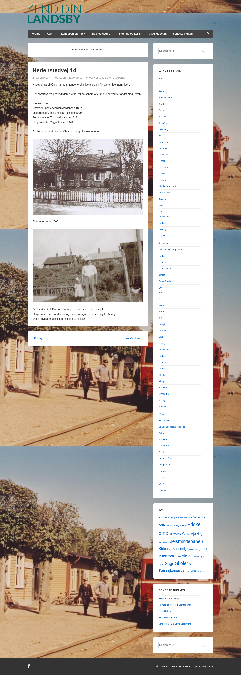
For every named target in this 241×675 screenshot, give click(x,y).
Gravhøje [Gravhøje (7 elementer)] (189, 534)
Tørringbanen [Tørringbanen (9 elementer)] (169, 571)
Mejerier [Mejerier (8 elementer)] (201, 549)
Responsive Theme (204, 666)
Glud (160, 135)
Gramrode (163, 142)
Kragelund (163, 243)
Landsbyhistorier (74, 33)
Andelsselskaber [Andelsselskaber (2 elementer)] (184, 517)
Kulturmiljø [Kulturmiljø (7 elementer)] (180, 549)
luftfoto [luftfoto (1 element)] (191, 549)
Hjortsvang (163, 167)
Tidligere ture (164, 464)
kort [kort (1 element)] (170, 549)
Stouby (161, 235)
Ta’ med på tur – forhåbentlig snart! (175, 605)
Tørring (162, 471)
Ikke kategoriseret (167, 186)
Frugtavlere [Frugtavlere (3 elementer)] (175, 533)
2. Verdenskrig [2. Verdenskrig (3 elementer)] (166, 517)
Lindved (162, 223)
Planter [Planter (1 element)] (196, 556)
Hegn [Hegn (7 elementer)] (200, 534)
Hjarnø (161, 161)
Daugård (162, 123)
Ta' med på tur (165, 458)
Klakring (162, 199)
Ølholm (161, 275)
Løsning (162, 229)
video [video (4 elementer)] (194, 570)
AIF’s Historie (164, 611)
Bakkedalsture (103, 33)
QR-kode (162, 287)
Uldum (161, 477)
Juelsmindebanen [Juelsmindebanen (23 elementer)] (185, 541)
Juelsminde (164, 192)
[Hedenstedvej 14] (75, 78)
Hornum (162, 180)
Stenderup (106, 78)
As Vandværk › (135, 338)
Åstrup (161, 91)
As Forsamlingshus (167, 617)
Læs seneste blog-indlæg (170, 249)
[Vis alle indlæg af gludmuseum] (42, 78)
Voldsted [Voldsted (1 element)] (201, 571)
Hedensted (163, 154)
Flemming (163, 129)
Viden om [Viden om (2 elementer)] (185, 571)
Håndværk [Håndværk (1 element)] (162, 542)
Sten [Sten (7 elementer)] (192, 564)
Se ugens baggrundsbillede (171, 427)
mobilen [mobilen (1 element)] (178, 556)
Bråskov (162, 116)
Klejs (160, 205)
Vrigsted (162, 406)
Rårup (161, 381)
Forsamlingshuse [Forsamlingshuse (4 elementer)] (176, 525)
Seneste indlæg (183, 33)
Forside (35, 33)
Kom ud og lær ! (131, 33)
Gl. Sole (162, 330)
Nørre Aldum (164, 268)
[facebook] (29, 667)
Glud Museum (158, 33)
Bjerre (161, 110)
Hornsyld (162, 173)
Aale (160, 78)
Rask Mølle (163, 420)
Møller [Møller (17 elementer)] (187, 555)
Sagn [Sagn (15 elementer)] (169, 563)
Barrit (161, 104)
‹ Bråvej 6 (38, 338)
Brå (160, 318)
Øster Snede (164, 281)
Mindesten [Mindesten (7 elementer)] (166, 556)
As (159, 85)
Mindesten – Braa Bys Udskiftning (174, 624)
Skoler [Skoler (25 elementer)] (181, 563)
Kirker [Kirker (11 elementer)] (163, 549)
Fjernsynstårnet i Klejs (169, 598)
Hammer (162, 148)
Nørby (161, 368)
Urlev (161, 484)
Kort (51, 33)
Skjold (161, 433)
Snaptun (162, 387)
